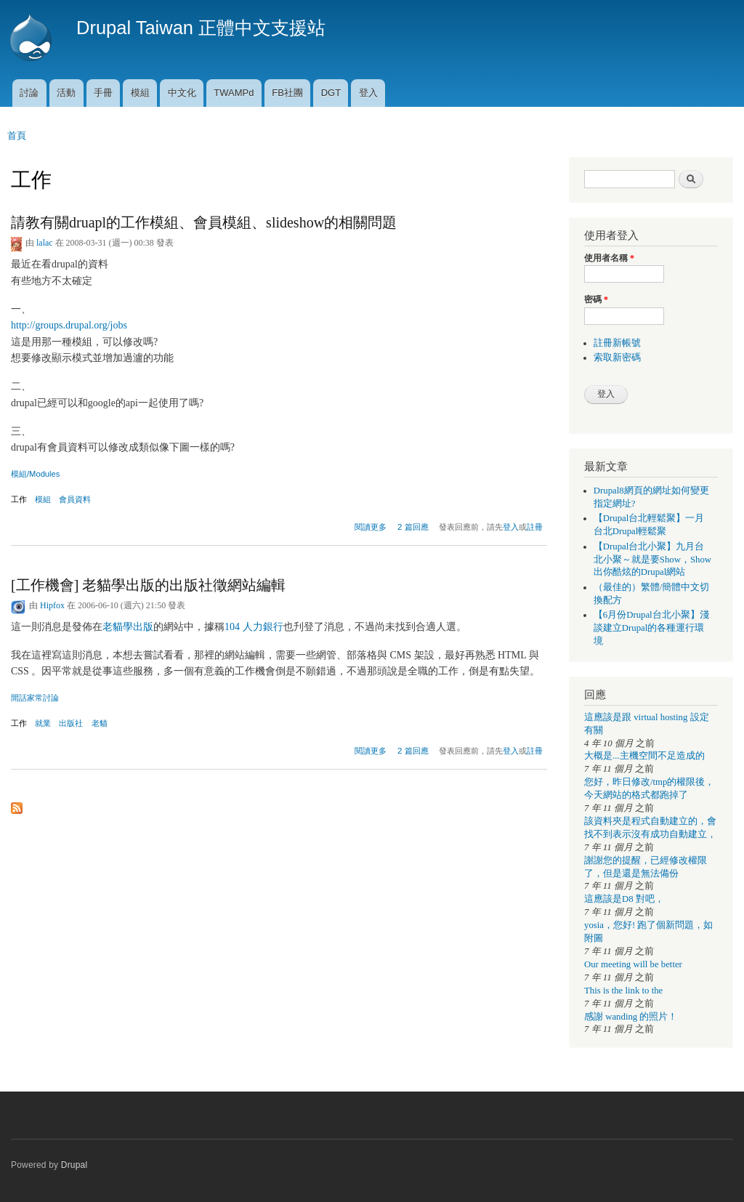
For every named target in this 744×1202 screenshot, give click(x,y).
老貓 (100, 723)
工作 (19, 499)
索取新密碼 (617, 357)
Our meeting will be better (633, 964)
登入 (368, 92)
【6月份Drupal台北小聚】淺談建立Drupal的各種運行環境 (651, 628)
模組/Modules (35, 473)
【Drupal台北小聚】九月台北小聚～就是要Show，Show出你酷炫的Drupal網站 (652, 559)
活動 (66, 92)
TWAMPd (234, 92)
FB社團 (287, 92)
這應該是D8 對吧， (624, 899)
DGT (331, 92)
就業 (43, 723)
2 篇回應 (413, 527)
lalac (44, 243)
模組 (140, 92)
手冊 (103, 92)
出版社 (71, 723)
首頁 (16, 135)
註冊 (535, 527)
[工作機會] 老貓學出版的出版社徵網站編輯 (148, 585)
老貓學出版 (127, 626)
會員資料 (75, 499)
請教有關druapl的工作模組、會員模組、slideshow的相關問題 (204, 222)
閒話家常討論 (35, 697)
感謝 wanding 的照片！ (630, 1017)
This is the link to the (623, 990)
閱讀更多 (371, 525)
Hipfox (52, 605)
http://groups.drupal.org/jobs (69, 325)
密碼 (596, 299)
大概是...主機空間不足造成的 (644, 756)
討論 (29, 92)
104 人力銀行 (254, 626)
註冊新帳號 (617, 343)
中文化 (182, 92)
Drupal (74, 1165)
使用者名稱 (609, 258)
